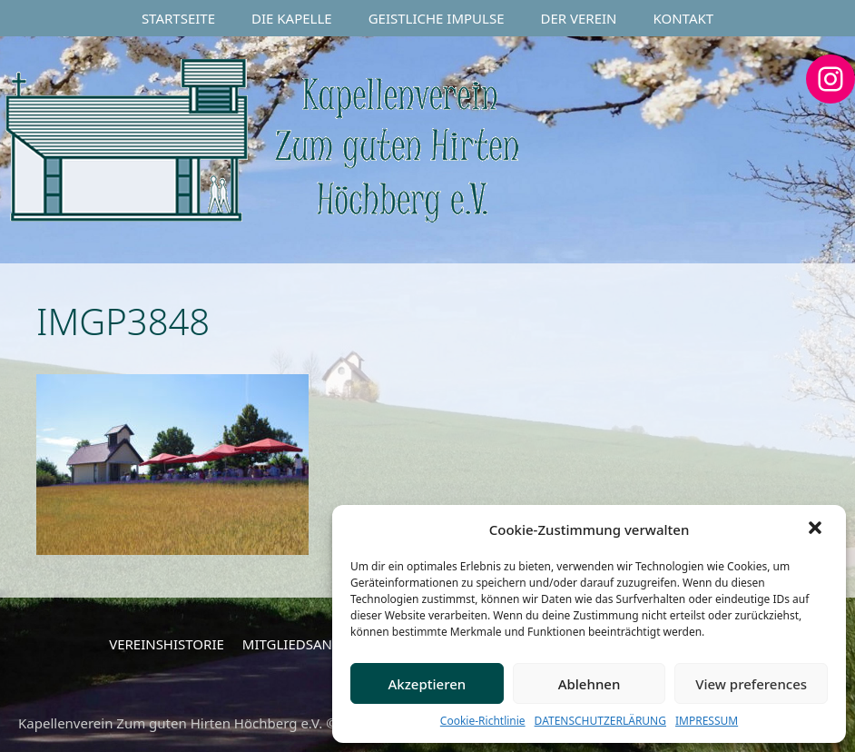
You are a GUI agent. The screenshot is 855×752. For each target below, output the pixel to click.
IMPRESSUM (706, 720)
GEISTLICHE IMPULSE (437, 18)
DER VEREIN (579, 18)
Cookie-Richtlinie (483, 720)
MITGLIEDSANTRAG (304, 644)
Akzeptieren (427, 684)
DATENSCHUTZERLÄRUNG (600, 720)
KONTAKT (684, 18)
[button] (817, 529)
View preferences (751, 684)
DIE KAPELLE (291, 18)
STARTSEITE (178, 18)
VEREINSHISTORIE (166, 644)
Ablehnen (589, 684)
